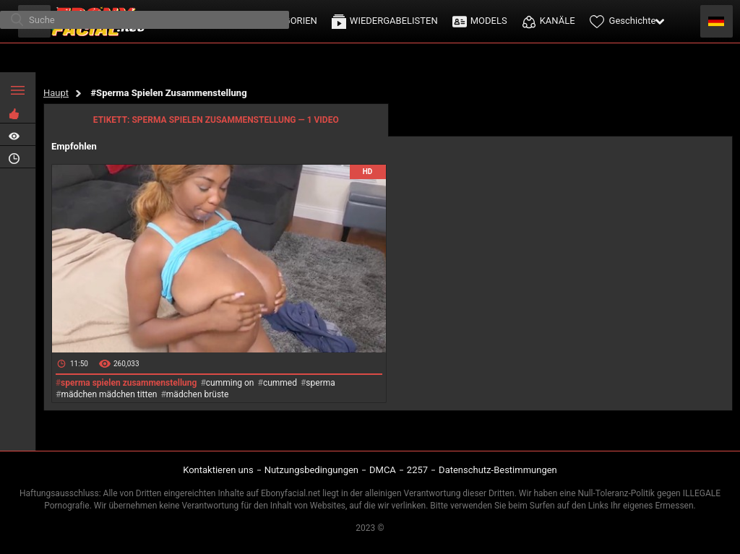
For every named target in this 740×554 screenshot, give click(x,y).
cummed (280, 383)
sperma (320, 383)
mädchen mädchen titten (109, 394)
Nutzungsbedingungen (311, 469)
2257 (417, 469)
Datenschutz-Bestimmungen (498, 469)
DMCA (382, 469)
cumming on (230, 383)
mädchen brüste (197, 394)
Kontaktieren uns (218, 469)
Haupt (56, 92)
